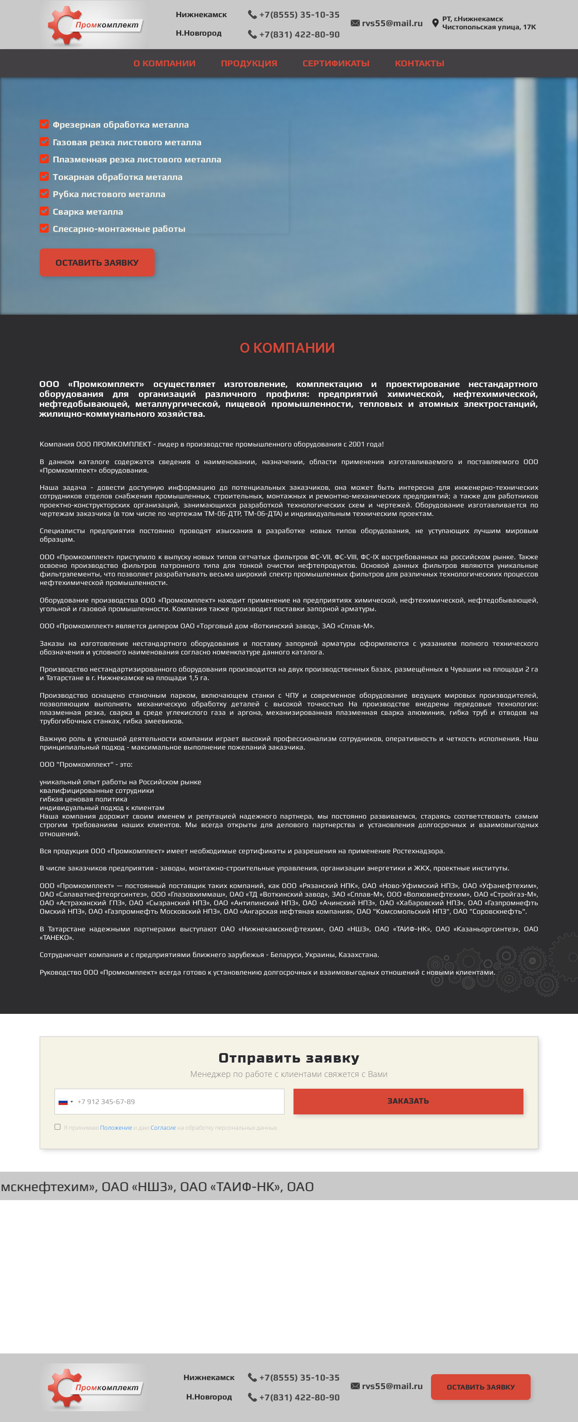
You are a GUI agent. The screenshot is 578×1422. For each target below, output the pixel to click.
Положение (116, 1127)
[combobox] (65, 1101)
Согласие (163, 1127)
